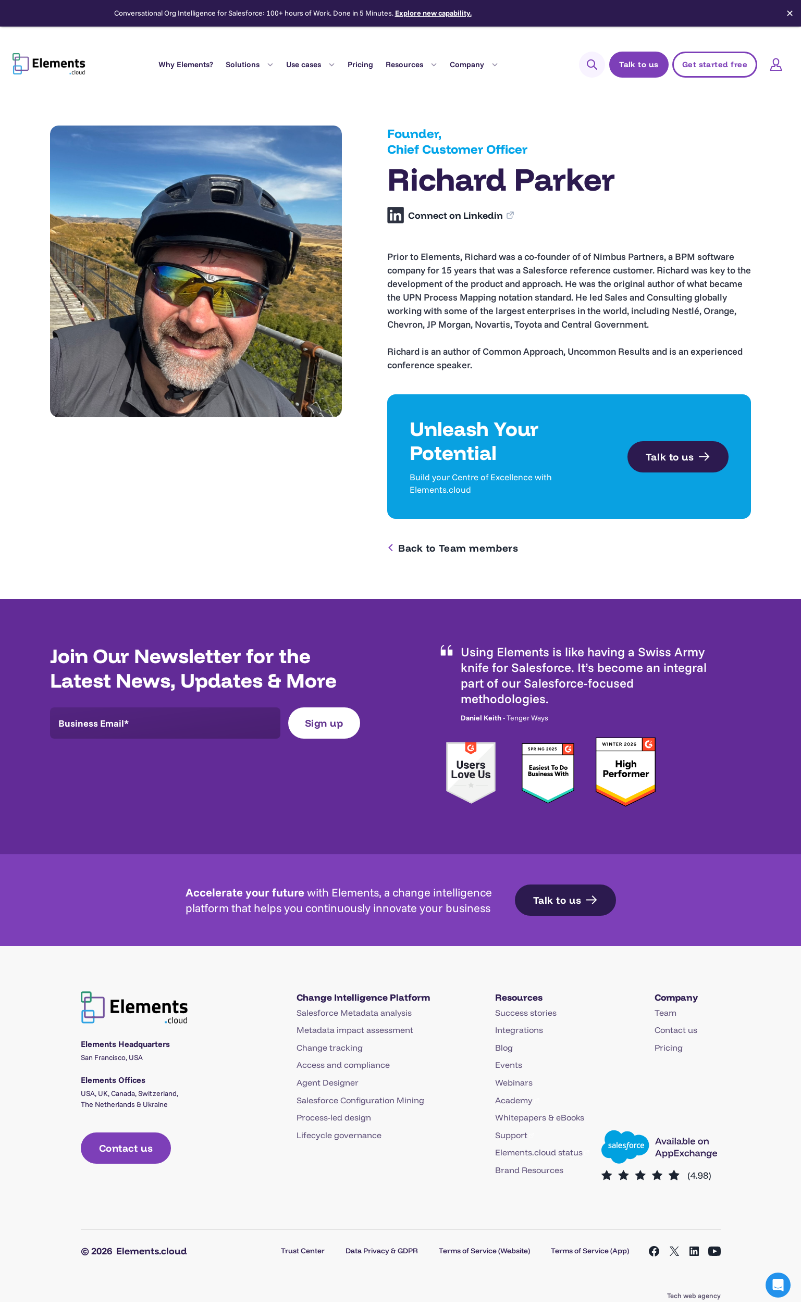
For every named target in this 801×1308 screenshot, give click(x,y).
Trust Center (303, 1250)
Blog (504, 1047)
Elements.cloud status (539, 1152)
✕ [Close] (790, 13)
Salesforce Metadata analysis (354, 1012)
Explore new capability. (433, 13)
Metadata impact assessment (355, 1030)
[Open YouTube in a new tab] (714, 1251)
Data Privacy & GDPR (382, 1250)
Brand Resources (529, 1170)
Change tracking (330, 1047)
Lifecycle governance (339, 1135)
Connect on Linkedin (456, 215)
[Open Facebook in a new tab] (654, 1251)
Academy (514, 1100)
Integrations (519, 1030)
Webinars (514, 1082)
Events (508, 1065)
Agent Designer (328, 1082)
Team (665, 1012)
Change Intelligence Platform (363, 997)
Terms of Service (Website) (484, 1250)
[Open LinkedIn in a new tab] (694, 1251)
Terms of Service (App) (590, 1250)
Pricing (360, 64)
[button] (778, 1285)
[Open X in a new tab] (674, 1251)
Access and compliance (343, 1065)
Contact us (676, 1030)
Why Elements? (185, 64)
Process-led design (334, 1117)
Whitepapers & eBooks (539, 1117)
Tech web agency (694, 1295)
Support (511, 1135)
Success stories (526, 1012)
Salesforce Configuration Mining (360, 1100)
